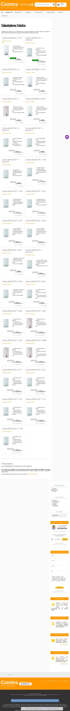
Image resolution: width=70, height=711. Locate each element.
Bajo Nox (55, 500)
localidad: (53, 560)
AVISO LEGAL (20, 710)
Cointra (9, 4)
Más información (64, 644)
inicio (45, 681)
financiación (55, 681)
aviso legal (66, 681)
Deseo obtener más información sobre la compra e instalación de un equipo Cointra (59, 580)
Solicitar (65, 539)
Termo (54, 491)
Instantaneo (55, 505)
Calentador (55, 490)
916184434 (25, 4)
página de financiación (32, 474)
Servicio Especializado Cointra (8, 685)
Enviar (59, 587)
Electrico (55, 503)
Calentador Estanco (6, 40)
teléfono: (53, 565)
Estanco (55, 504)
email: (52, 571)
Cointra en (10, 674)
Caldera (55, 488)
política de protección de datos (61, 544)
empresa (49, 681)
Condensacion (56, 501)
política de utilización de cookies (50, 708)
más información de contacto (59, 531)
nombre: (52, 555)
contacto (61, 681)
